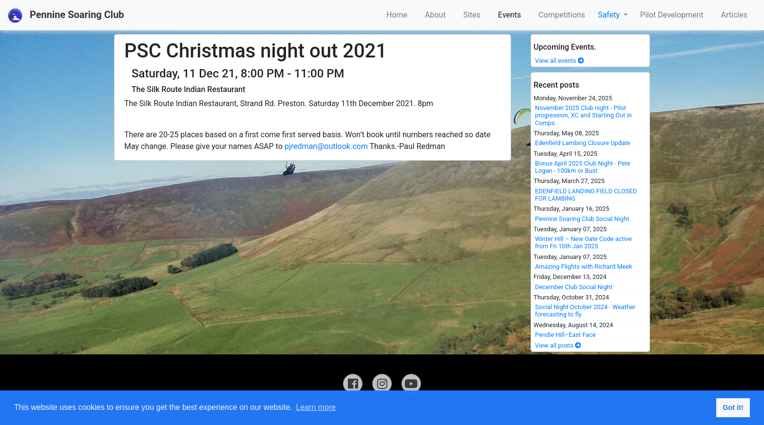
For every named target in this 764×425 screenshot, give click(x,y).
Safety (610, 14)
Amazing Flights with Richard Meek (583, 266)
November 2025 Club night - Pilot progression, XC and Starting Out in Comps (583, 115)
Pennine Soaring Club (66, 15)
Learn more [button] (316, 407)
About (435, 14)
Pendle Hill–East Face (565, 334)
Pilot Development (672, 14)
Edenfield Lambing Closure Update (582, 143)
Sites (471, 14)
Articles (734, 14)
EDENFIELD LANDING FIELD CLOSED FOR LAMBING (586, 194)
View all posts (558, 345)
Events (509, 14)
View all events (559, 60)
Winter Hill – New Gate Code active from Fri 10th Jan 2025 (583, 242)
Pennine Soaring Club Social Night (582, 218)
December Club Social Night (573, 287)
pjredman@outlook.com (326, 146)
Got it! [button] (733, 407)
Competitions (561, 14)
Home (396, 14)
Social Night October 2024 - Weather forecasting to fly (585, 310)
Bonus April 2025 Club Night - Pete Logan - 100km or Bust (582, 167)
